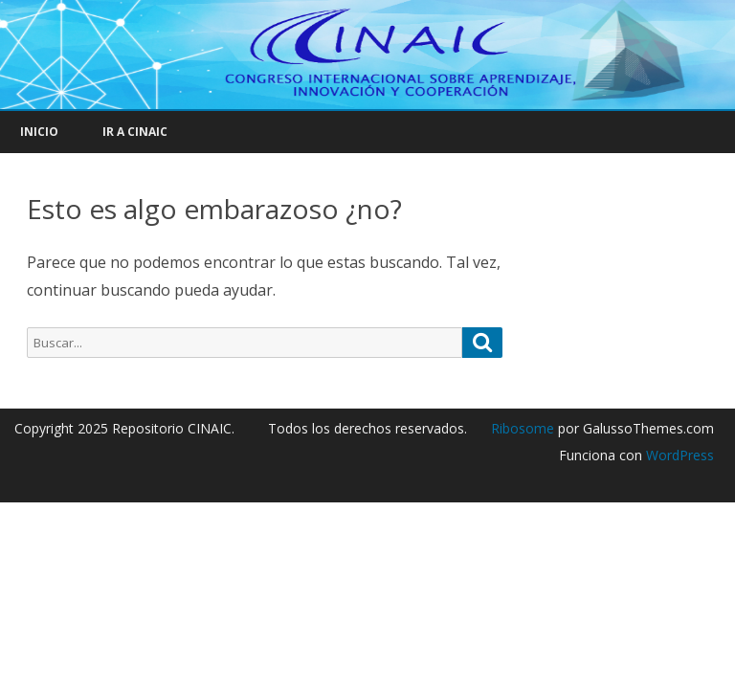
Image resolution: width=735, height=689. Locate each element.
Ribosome (522, 428)
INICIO (39, 131)
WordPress (678, 455)
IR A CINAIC (134, 131)
